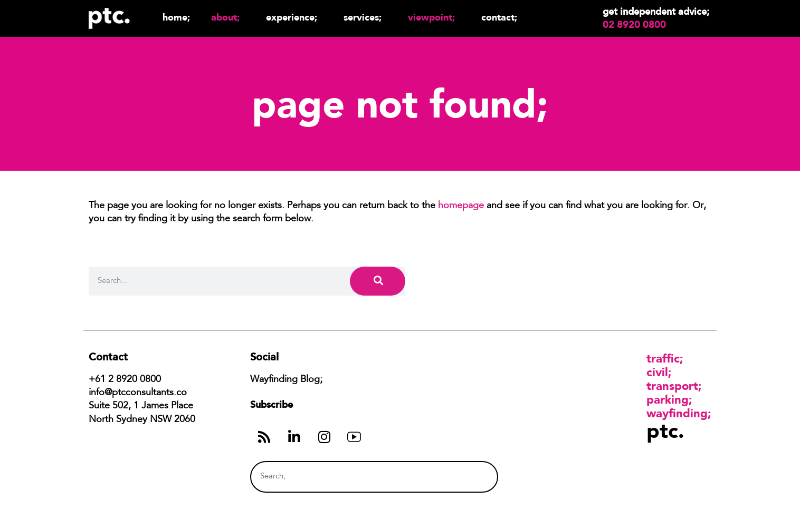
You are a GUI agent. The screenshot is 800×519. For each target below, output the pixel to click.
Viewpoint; (434, 17)
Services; (365, 17)
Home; (176, 17)
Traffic (663, 358)
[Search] (377, 281)
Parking (667, 399)
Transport (672, 386)
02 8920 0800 (634, 25)
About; (228, 17)
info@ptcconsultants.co (138, 393)
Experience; (294, 17)
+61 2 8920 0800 (125, 380)
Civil (657, 372)
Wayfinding (677, 413)
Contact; (499, 17)
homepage (461, 206)
